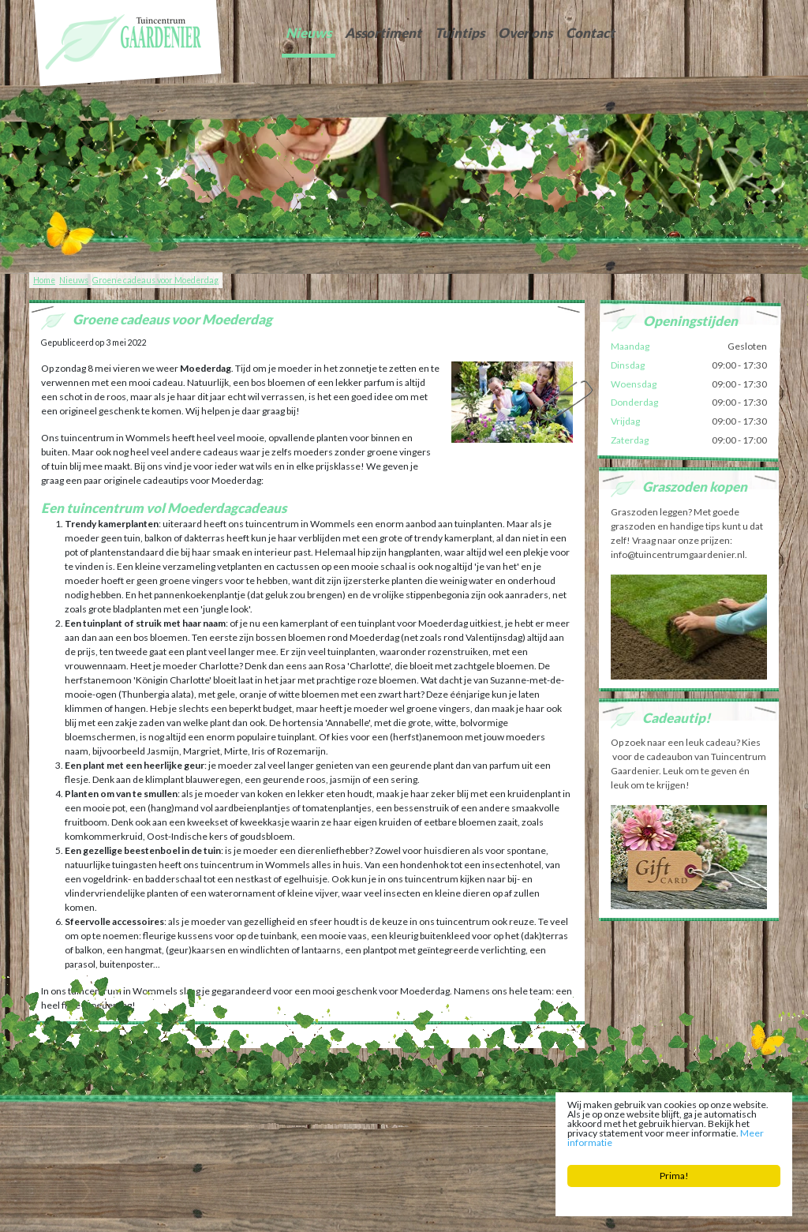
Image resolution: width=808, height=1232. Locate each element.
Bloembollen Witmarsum (512, 1145)
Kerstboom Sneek (427, 1133)
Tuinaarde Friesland (250, 1133)
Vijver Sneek (486, 1133)
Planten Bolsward (285, 1145)
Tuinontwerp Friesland (90, 1133)
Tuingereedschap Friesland (340, 1133)
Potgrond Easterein (426, 1145)
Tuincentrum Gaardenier (81, 1121)
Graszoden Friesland (172, 1133)
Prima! (674, 1175)
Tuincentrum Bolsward (208, 1145)
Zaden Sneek (538, 1133)
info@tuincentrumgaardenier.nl (382, 1121)
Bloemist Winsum (354, 1145)
